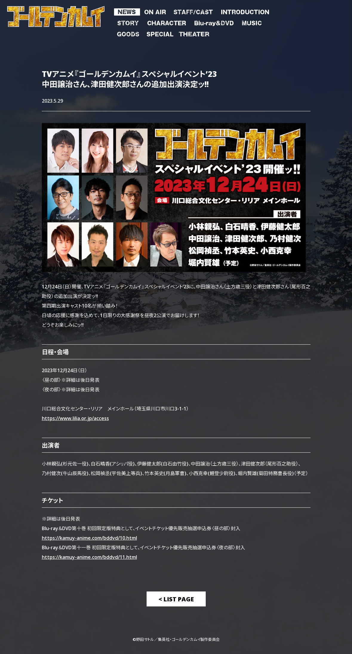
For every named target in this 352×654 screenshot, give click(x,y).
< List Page (176, 598)
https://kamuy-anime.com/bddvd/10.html (89, 537)
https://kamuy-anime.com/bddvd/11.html (89, 556)
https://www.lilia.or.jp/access (75, 418)
